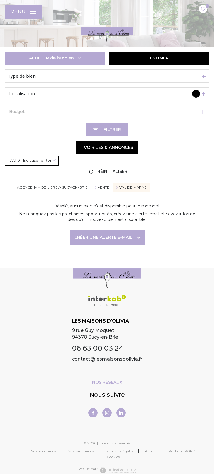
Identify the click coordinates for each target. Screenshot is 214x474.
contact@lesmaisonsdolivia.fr (107, 359)
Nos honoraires (43, 451)
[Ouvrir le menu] (23, 12)
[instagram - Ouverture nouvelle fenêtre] (107, 412)
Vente (103, 187)
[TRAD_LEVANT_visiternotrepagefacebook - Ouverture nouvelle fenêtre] (93, 412)
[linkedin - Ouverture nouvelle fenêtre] (121, 412)
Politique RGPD (182, 451)
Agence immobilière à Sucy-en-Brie (52, 187)
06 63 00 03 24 (97, 348)
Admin (151, 451)
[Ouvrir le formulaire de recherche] (107, 129)
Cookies (113, 457)
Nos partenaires (81, 451)
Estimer (159, 58)
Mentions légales (119, 451)
